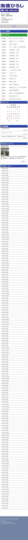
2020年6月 (4, 333)
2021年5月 (4, 307)
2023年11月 (4, 236)
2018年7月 (4, 387)
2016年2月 (4, 456)
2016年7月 (4, 444)
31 (19, 118)
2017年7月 (4, 416)
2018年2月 (4, 399)
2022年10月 (4, 267)
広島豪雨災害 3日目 (13, 61)
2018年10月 (4, 380)
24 (19, 116)
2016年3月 (4, 453)
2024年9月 (4, 213)
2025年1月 (4, 203)
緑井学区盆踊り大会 (13, 96)
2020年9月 (4, 326)
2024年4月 (4, 225)
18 (7, 116)
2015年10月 (4, 465)
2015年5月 (4, 477)
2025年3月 (4, 199)
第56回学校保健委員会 (14, 90)
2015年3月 (4, 482)
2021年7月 (4, 302)
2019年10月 (4, 352)
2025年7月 (4, 189)
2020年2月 (4, 343)
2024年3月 (4, 227)
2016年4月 (4, 451)
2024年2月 (4, 229)
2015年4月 (4, 479)
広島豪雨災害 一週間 (14, 50)
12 (9, 113)
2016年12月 (4, 432)
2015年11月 (4, 463)
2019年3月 (4, 368)
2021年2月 (4, 314)
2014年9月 (4, 496)
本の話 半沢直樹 (13, 75)
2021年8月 (4, 300)
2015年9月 (4, 468)
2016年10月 (4, 437)
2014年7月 (4, 501)
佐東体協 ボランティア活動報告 (16, 41)
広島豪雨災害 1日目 (14, 67)
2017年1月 (4, 430)
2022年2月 (4, 286)
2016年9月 (4, 439)
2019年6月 (4, 361)
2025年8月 (4, 187)
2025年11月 (4, 180)
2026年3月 (4, 170)
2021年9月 (4, 298)
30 (17, 118)
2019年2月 (4, 371)
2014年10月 (4, 494)
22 (15, 116)
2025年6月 (4, 192)
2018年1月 (4, 401)
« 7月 (9, 120)
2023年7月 (4, 246)
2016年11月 (4, 435)
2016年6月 (4, 446)
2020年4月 (4, 338)
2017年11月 (4, 406)
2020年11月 (4, 321)
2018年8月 (4, 385)
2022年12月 (4, 262)
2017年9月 (4, 411)
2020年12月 (4, 319)
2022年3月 (4, 284)
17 (19, 113)
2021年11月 (4, 293)
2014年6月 (4, 503)
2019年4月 (4, 366)
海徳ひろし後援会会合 (14, 84)
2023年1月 (4, 260)
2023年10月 (4, 239)
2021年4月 (4, 310)
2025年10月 (4, 182)
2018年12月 (4, 376)
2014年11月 (4, 491)
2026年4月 (4, 168)
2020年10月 (4, 324)
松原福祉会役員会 (5, 146)
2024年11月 (4, 208)
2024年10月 (4, 210)
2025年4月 (4, 196)
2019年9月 (4, 354)
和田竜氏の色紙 (12, 81)
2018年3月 (4, 397)
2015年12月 (4, 460)
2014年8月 (4, 498)
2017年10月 (4, 409)
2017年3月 (4, 425)
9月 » (17, 120)
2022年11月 (4, 265)
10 (19, 111)
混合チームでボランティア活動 (16, 38)
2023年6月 (4, 248)
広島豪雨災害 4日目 (13, 58)
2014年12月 (4, 489)
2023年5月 (4, 251)
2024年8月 (4, 215)
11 (7, 113)
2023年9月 (4, 241)
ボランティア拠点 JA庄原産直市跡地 (17, 47)
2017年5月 (4, 420)
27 (11, 118)
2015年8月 (4, 470)
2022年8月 (4, 272)
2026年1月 (4, 175)
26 (9, 118)
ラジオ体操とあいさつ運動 (15, 70)
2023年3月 (4, 255)
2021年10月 (4, 295)
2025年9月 (4, 184)
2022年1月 (4, 288)
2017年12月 (4, 404)
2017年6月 (4, 418)
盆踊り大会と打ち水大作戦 (15, 99)
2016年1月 (4, 458)
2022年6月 (4, 277)
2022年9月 (4, 269)
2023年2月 (4, 258)
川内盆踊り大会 (12, 78)
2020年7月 (4, 331)
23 (17, 116)
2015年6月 (4, 475)
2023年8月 (4, 243)
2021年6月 (4, 305)
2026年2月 (4, 173)
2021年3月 (4, 312)
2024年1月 (4, 232)
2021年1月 (4, 317)
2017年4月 (4, 423)
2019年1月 (4, 373)
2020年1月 (4, 345)
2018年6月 (4, 390)
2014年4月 (4, 508)
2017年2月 (4, 427)
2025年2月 (4, 201)
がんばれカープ (12, 73)
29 (15, 118)
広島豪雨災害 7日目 (13, 52)
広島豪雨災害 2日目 (14, 64)
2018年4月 (4, 394)
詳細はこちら (24, 161)
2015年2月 (4, 484)
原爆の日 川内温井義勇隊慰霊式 (16, 93)
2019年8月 (4, 357)
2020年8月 (4, 328)
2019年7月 (4, 359)
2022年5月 (4, 279)
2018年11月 (4, 378)
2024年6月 (4, 220)
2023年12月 (4, 234)
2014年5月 (4, 505)
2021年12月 (4, 291)
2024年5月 (4, 222)
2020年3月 (4, 340)
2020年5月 (4, 335)
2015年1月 (4, 486)
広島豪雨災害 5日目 (13, 55)
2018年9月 (4, 383)
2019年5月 (4, 364)
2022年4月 (4, 281)
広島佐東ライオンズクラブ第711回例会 (17, 87)
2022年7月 (4, 274)
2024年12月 (4, 206)
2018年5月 (4, 392)
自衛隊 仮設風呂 (13, 44)
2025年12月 (4, 177)
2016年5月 (4, 449)
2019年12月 (4, 347)
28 (13, 118)
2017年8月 (4, 413)
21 (13, 116)
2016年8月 (4, 442)
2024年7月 (4, 218)
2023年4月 (4, 253)
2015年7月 (4, 472)
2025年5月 (4, 194)
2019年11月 (4, 350)
